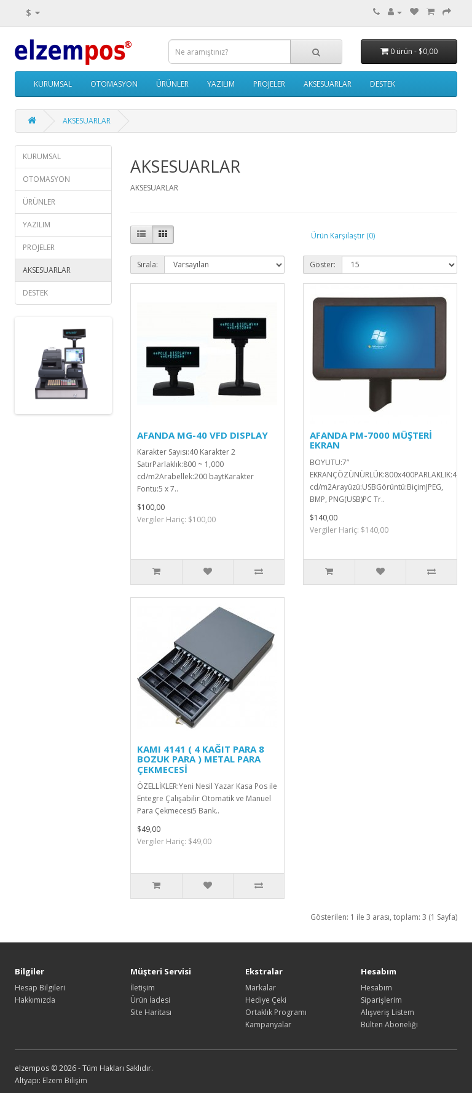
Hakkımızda (35, 1000)
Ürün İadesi (150, 1000)
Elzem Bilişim (64, 1080)
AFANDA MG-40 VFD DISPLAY (202, 435)
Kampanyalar (268, 1024)
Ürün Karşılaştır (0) (343, 235)
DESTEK (382, 84)
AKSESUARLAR (328, 84)
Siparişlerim (381, 1000)
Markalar (260, 987)
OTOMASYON (114, 84)
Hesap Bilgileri (40, 987)
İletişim (142, 987)
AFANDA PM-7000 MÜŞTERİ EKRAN (371, 440)
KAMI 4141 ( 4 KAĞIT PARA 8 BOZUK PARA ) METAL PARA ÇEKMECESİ (200, 759)
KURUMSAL (53, 84)
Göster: (323, 264)
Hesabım (376, 987)
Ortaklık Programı (276, 1012)
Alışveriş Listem (387, 1012)
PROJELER (269, 84)
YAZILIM (221, 84)
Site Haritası (150, 1012)
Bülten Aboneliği (389, 1024)
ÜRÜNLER (172, 84)
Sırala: (147, 264)
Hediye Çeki (265, 1000)
